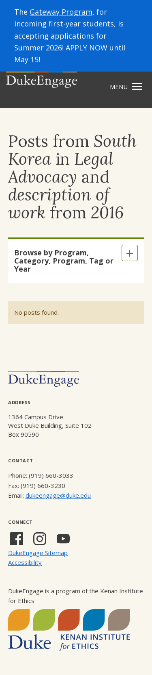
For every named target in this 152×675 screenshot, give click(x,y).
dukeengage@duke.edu (58, 495)
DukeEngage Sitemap (38, 553)
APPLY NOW (86, 47)
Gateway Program (61, 12)
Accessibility (25, 562)
